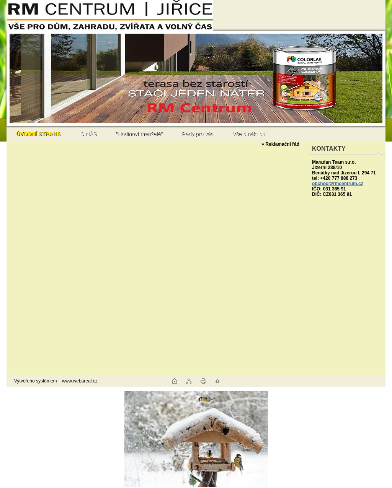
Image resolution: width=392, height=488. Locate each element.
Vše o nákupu (248, 134)
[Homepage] (38, 134)
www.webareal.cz (80, 381)
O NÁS (88, 134)
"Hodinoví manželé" (139, 134)
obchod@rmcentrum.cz (337, 183)
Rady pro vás (197, 134)
